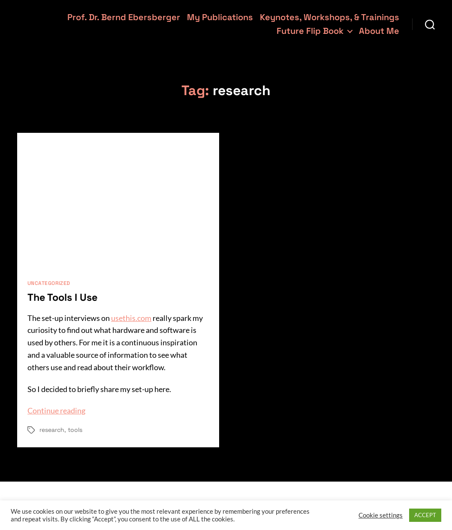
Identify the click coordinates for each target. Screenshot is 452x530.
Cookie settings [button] (381, 515)
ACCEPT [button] (425, 515)
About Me (379, 31)
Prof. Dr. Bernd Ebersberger (123, 17)
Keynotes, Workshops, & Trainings (329, 17)
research (51, 430)
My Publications (220, 17)
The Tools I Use (63, 297)
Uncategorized (48, 283)
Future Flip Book (310, 31)
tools (75, 430)
